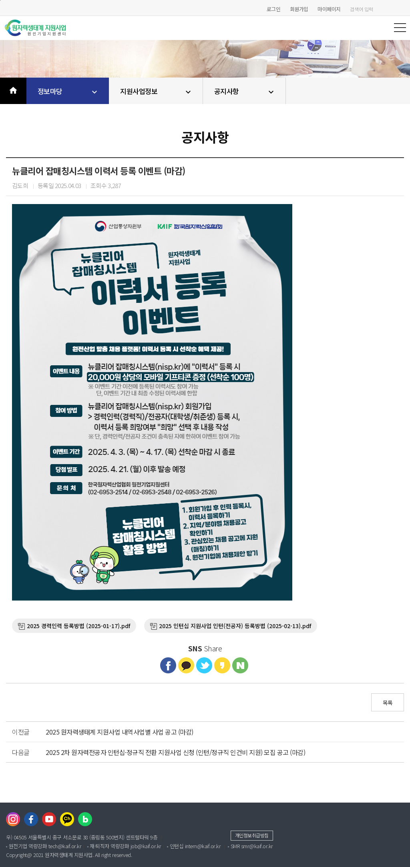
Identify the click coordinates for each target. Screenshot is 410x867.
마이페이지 (329, 9)
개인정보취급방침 (252, 835)
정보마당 (69, 91)
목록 (388, 703)
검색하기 (402, 9)
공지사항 (245, 91)
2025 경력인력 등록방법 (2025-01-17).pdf (78, 626)
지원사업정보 (156, 91)
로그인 (274, 9)
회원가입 (299, 9)
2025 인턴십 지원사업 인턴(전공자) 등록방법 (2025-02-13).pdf (235, 626)
